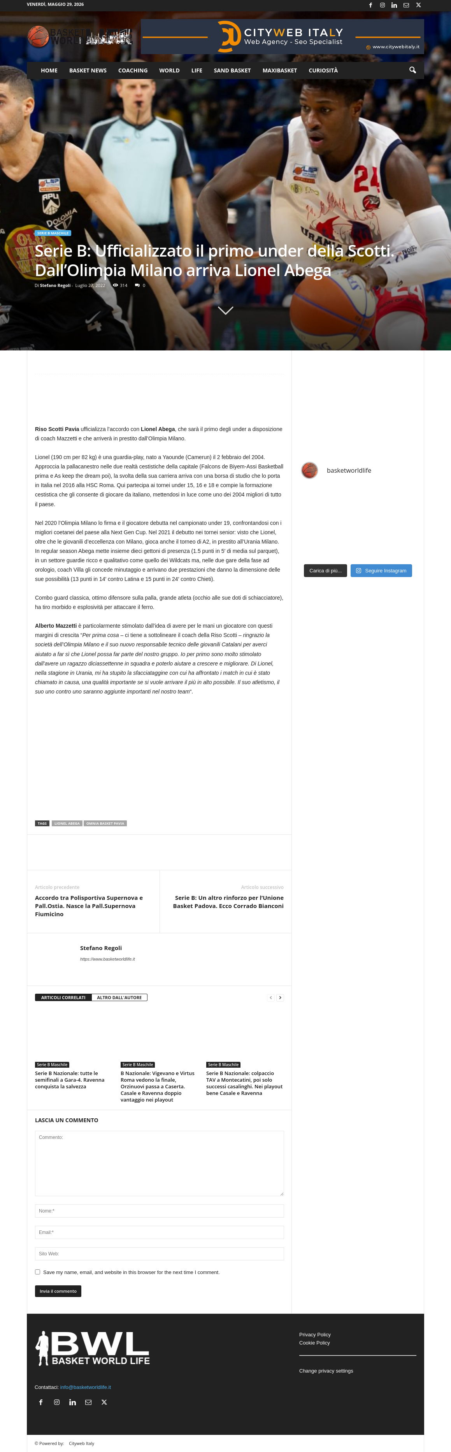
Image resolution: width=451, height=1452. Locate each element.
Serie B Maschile (52, 233)
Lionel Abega (67, 823)
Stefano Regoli (55, 285)
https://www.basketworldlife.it (107, 959)
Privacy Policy (315, 1335)
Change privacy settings (326, 1371)
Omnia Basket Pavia (105, 823)
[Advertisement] (159, 403)
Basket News (88, 70)
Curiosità (323, 70)
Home (49, 70)
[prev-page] (271, 998)
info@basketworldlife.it (85, 1387)
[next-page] (280, 998)
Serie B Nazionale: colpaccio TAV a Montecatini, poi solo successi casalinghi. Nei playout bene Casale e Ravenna (244, 1083)
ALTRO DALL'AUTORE (119, 997)
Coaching (133, 70)
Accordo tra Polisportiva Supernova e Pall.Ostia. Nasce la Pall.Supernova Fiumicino (89, 906)
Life (196, 70)
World (170, 70)
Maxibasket (280, 70)
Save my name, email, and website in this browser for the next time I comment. (131, 1272)
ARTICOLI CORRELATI (63, 997)
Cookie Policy (314, 1343)
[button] (412, 70)
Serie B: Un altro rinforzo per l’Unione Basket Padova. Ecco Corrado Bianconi (228, 902)
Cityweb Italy (81, 1443)
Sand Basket (232, 70)
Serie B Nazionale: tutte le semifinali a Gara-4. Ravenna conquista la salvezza (70, 1080)
